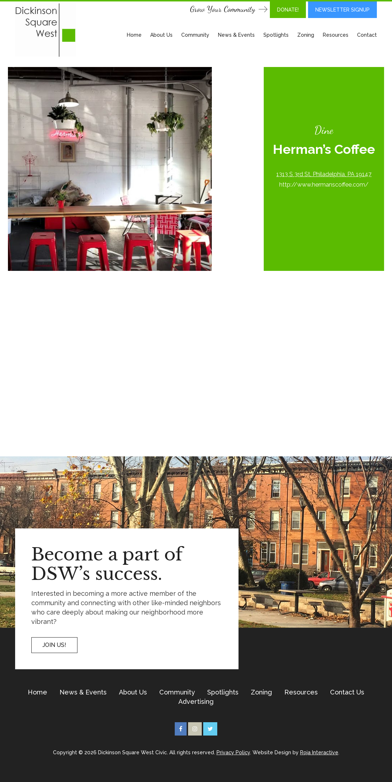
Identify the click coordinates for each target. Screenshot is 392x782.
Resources (335, 35)
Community (195, 35)
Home (134, 35)
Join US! (54, 645)
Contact (367, 35)
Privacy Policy (233, 752)
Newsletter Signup (342, 10)
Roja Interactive (319, 752)
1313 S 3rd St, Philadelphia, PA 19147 (323, 174)
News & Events (236, 35)
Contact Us (347, 692)
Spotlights (276, 35)
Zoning (305, 35)
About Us (161, 35)
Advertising (196, 701)
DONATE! (288, 10)
